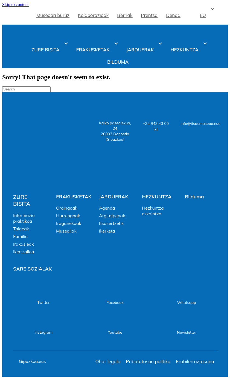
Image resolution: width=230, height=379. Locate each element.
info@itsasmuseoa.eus (200, 123)
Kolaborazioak (93, 15)
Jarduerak (140, 49)
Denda (173, 15)
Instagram (43, 332)
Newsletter (186, 332)
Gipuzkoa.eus (32, 361)
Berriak (124, 15)
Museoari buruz (52, 15)
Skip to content (15, 4)
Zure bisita (45, 49)
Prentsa (149, 15)
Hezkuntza (184, 49)
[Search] (26, 89)
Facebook (114, 302)
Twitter (43, 302)
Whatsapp (186, 302)
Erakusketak (93, 49)
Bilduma (118, 62)
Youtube (115, 332)
